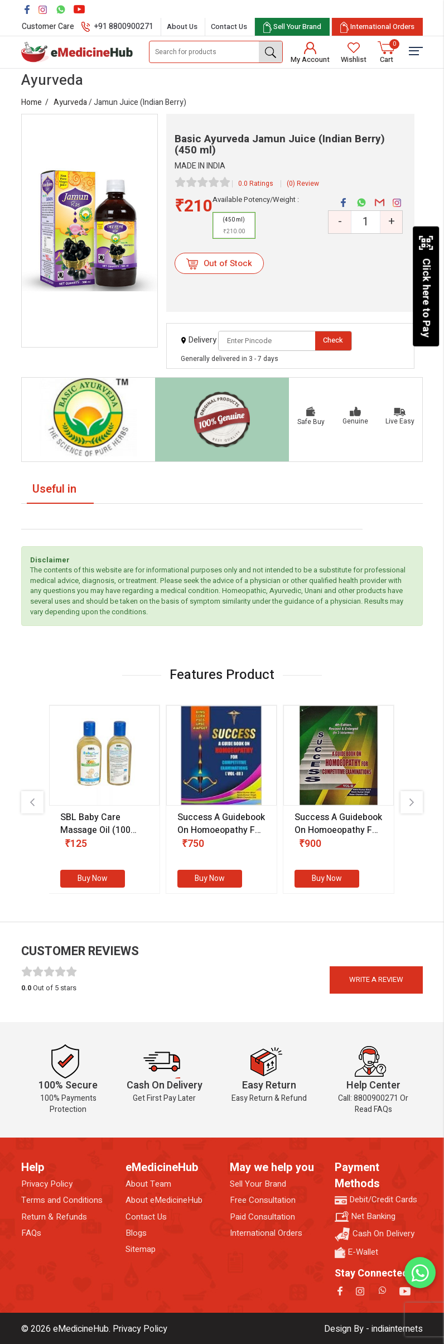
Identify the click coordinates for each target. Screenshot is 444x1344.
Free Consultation (263, 1200)
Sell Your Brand (258, 1184)
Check (333, 340)
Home (31, 102)
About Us (182, 26)
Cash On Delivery (374, 1234)
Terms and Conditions (62, 1200)
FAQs (31, 1233)
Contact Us (229, 26)
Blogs (136, 1233)
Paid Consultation (262, 1217)
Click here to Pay (425, 286)
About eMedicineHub (164, 1200)
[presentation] (32, 802)
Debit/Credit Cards (376, 1200)
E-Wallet (356, 1252)
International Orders (266, 1233)
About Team (148, 1184)
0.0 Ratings (255, 184)
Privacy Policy (47, 1184)
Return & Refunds (54, 1217)
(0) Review (303, 184)
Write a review (376, 979)
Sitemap (141, 1249)
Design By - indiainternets (373, 1329)
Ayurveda (70, 102)
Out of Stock (219, 263)
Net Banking (365, 1216)
